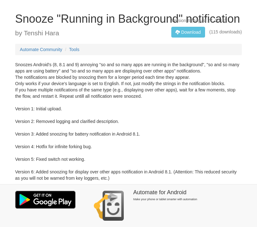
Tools (74, 49)
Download (188, 32)
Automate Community (41, 49)
